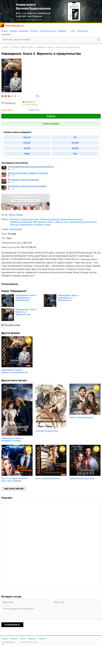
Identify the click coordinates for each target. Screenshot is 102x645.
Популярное (82, 31)
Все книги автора (13, 489)
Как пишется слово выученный (23, 179)
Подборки (62, 31)
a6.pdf (75, 148)
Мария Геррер (27, 47)
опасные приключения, (22, 225)
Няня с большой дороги (81, 417)
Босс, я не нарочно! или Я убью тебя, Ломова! (14, 479)
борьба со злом (42, 225)
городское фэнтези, (29, 219)
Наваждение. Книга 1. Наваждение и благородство (26, 297)
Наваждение (15, 229)
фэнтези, (14, 219)
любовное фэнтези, (50, 219)
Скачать (51, 116)
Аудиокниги (24, 31)
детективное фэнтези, (72, 219)
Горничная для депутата (81, 478)
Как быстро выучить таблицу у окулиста (28, 173)
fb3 (75, 154)
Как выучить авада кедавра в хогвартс (27, 186)
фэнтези (14, 47)
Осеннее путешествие (46, 431)
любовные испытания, (21, 222)
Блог (73, 31)
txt (75, 137)
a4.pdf (27, 148)
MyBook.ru (32, 639)
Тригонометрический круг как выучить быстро (31, 166)
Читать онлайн (51, 124)
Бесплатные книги (48, 31)
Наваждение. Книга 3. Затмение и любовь (12, 439)
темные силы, (62, 222)
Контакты (13, 639)
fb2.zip (27, 137)
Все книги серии (12, 325)
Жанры (4, 31)
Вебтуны (34, 31)
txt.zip (26, 143)
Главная (5, 47)
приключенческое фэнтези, (83, 222)
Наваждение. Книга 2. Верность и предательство (26, 312)
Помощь (4, 639)
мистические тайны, (44, 222)
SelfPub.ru (42, 639)
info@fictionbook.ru (8, 642)
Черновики (6, 34)
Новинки (13, 31)
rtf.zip (75, 143)
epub (27, 154)
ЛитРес (22, 639)
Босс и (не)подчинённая (47, 478)
